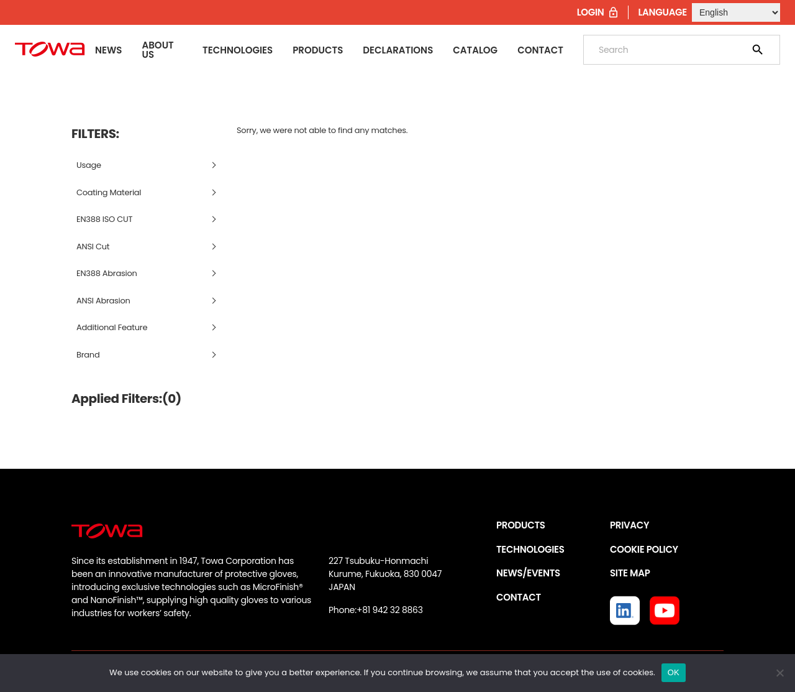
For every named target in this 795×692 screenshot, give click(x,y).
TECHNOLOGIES (530, 549)
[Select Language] (736, 12)
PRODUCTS (520, 525)
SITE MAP (630, 572)
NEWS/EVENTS (528, 572)
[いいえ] (779, 673)
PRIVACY (629, 525)
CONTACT (518, 597)
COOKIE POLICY (644, 549)
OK (673, 672)
